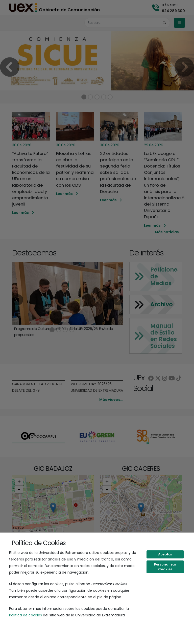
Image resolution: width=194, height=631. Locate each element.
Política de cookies (25, 615)
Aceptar (165, 554)
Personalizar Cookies (165, 567)
